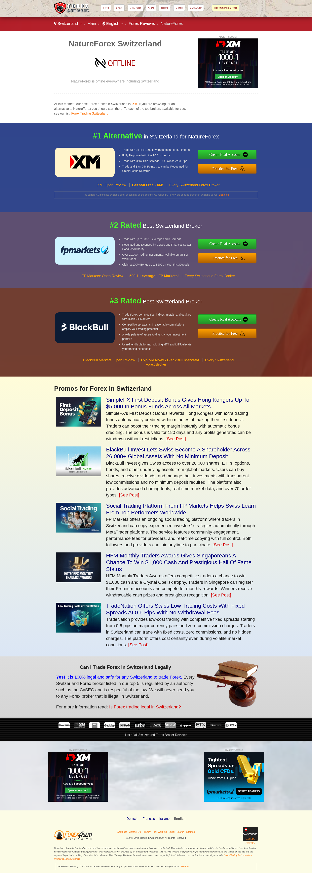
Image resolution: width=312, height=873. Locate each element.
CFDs (151, 8)
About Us (122, 832)
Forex (106, 8)
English (112, 23)
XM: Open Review (111, 195)
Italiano (164, 818)
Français (149, 818)
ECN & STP (196, 8)
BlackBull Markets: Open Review (109, 370)
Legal (172, 832)
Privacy (146, 832)
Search (180, 832)
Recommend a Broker (225, 8)
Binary (119, 8)
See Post (185, 866)
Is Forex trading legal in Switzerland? (131, 703)
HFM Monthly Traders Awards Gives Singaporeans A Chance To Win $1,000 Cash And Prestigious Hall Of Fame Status (179, 562)
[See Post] (176, 438)
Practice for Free (235, 167)
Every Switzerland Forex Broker (194, 195)
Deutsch (132, 818)
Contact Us (135, 832)
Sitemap (190, 832)
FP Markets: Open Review (103, 286)
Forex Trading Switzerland (89, 113)
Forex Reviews (142, 23)
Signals (179, 8)
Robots (164, 8)
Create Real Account (235, 156)
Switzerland (68, 23)
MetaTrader (135, 8)
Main (91, 23)
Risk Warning (160, 832)
